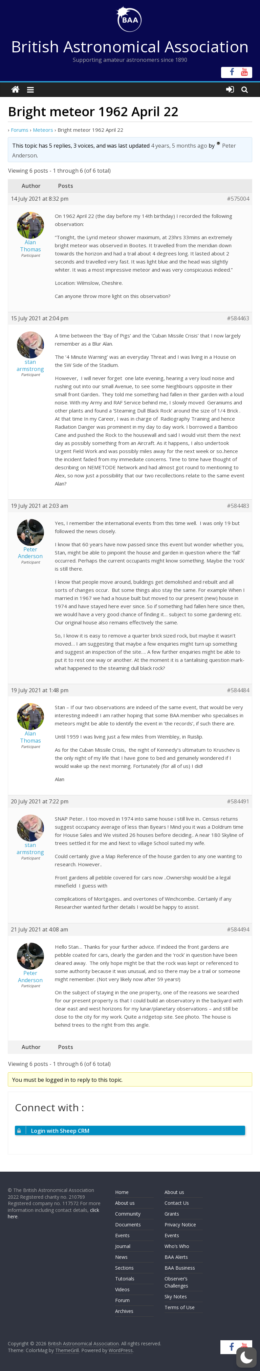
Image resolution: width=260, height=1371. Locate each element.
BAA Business (180, 1268)
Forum (122, 1300)
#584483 (238, 505)
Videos (122, 1289)
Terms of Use (180, 1307)
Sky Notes (176, 1296)
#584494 (238, 929)
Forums (19, 129)
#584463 (238, 318)
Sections (124, 1268)
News (121, 1257)
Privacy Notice (180, 1224)
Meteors (43, 129)
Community (127, 1214)
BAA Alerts (176, 1257)
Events (122, 1235)
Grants (172, 1214)
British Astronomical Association (130, 46)
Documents (128, 1224)
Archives (124, 1311)
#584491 (238, 801)
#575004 (238, 198)
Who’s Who (177, 1246)
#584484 (238, 690)
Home (122, 1192)
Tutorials (124, 1278)
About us (125, 1203)
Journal (122, 1246)
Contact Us (177, 1203)
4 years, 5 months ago (179, 145)
